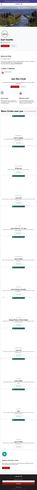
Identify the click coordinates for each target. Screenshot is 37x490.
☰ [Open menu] (1, 4)
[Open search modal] (35, 4)
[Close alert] (35, 1)
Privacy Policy (20, 488)
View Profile (18, 172)
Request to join (15, 86)
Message (23, 86)
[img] (18, 126)
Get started (6, 467)
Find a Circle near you (30, 111)
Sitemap (24, 488)
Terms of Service (14, 488)
